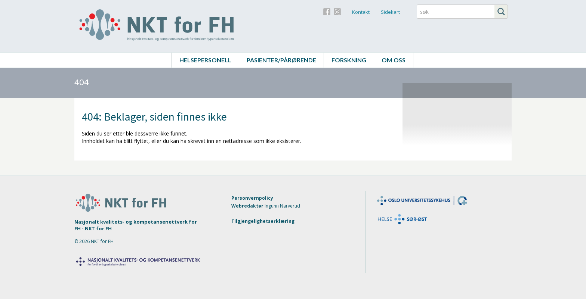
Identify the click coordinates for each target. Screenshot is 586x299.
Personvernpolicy (252, 198)
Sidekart (390, 12)
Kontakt (361, 12)
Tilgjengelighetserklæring (262, 221)
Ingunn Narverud (282, 206)
